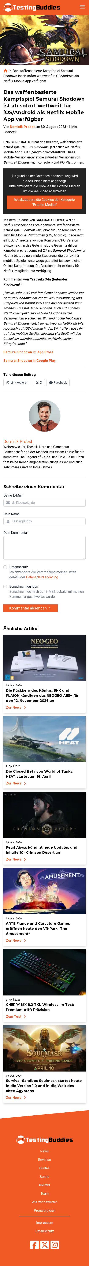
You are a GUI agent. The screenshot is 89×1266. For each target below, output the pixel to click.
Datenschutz (47, 572)
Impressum (44, 1223)
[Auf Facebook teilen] (58, 382)
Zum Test (16, 1017)
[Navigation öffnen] (82, 6)
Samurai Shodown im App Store (28, 352)
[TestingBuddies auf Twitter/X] (44, 1245)
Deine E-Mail (12, 495)
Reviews (44, 1160)
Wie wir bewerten (45, 1202)
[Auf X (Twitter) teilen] (39, 382)
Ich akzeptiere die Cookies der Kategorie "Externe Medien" (44, 202)
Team (45, 1194)
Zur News (16, 707)
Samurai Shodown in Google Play (29, 361)
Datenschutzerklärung (42, 577)
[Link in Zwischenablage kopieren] (17, 382)
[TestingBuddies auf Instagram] (55, 1245)
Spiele (44, 1177)
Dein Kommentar (15, 533)
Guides (44, 1168)
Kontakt (44, 1185)
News (44, 1151)
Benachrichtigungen (47, 591)
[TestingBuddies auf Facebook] (34, 1245)
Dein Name (11, 514)
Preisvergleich (44, 1211)
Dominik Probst (22, 127)
